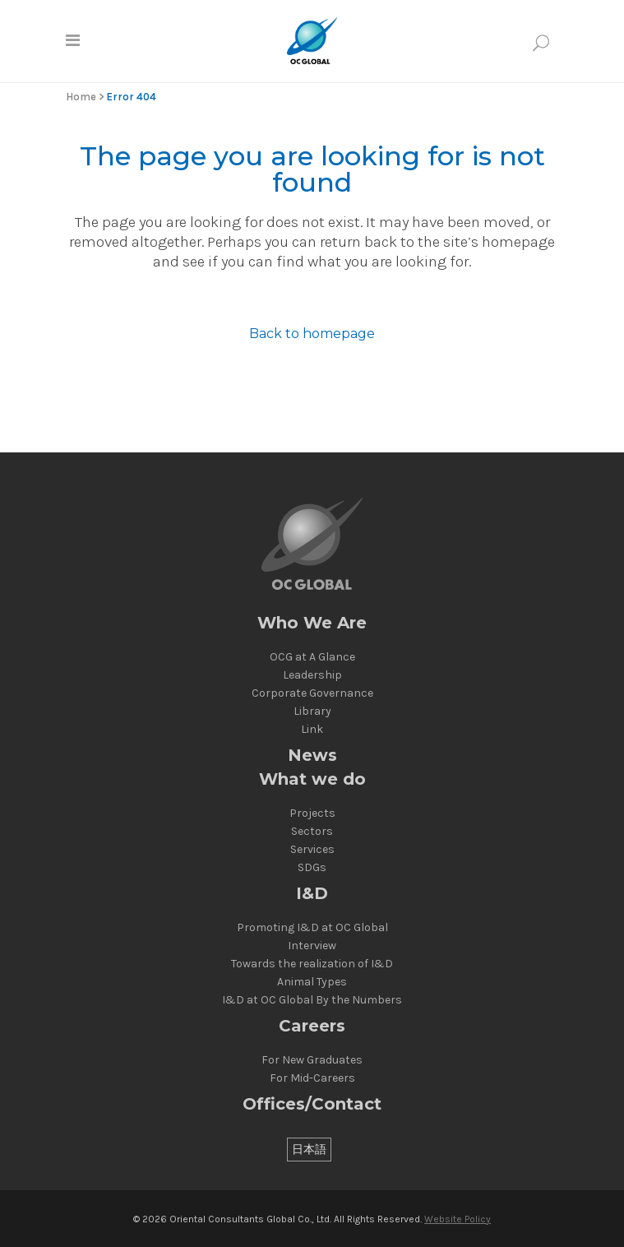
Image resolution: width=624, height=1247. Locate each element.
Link (312, 729)
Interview (312, 946)
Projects (312, 813)
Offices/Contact (312, 1104)
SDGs (312, 867)
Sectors (312, 831)
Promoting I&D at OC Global (312, 927)
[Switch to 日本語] (309, 1149)
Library (312, 711)
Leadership (312, 675)
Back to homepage (312, 333)
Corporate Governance (312, 693)
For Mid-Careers (312, 1078)
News (312, 755)
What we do (312, 779)
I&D (312, 893)
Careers (312, 1026)
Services (312, 849)
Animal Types (312, 982)
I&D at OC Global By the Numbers (312, 1000)
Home (81, 96)
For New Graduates (312, 1060)
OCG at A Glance (312, 657)
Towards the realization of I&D (312, 964)
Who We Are (312, 623)
